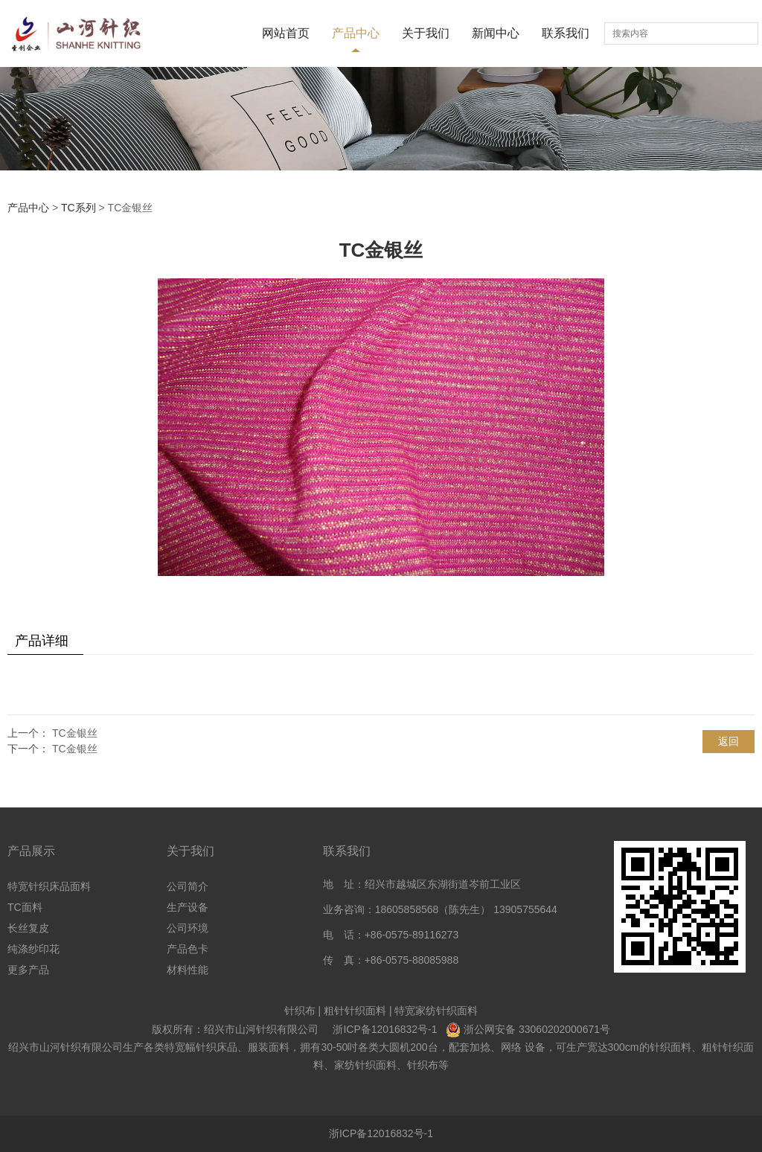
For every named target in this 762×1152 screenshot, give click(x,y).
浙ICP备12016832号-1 (385, 1029)
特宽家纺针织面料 (436, 1011)
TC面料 (24, 907)
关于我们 (425, 33)
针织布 (300, 1011)
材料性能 (187, 970)
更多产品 (28, 970)
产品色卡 (187, 949)
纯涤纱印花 (33, 949)
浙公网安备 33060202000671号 (537, 1029)
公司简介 (187, 886)
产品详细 (41, 640)
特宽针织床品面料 (49, 886)
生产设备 (187, 907)
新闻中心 (495, 33)
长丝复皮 (28, 928)
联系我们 (565, 33)
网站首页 (286, 33)
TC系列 (78, 208)
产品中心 (356, 33)
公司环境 (187, 928)
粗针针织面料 (355, 1011)
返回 (728, 741)
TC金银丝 (74, 733)
